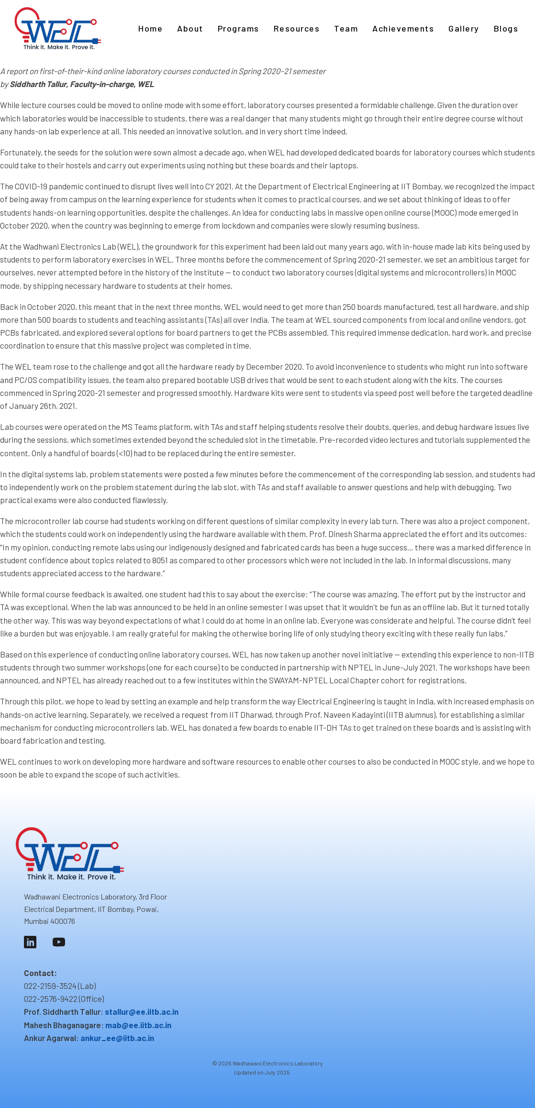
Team (346, 28)
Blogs (506, 28)
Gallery (463, 28)
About (190, 28)
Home (150, 28)
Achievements (403, 28)
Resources (297, 28)
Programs (238, 28)
